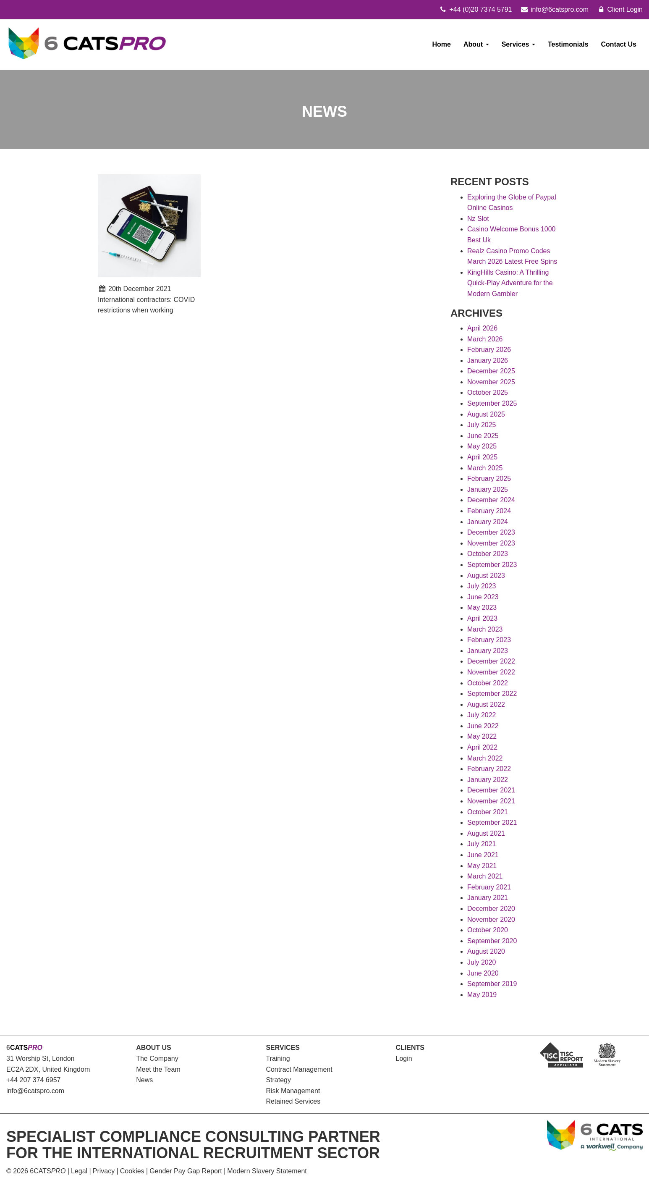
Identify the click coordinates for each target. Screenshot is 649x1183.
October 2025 (487, 392)
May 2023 (482, 607)
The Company (157, 1058)
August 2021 (486, 833)
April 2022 (482, 747)
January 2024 (487, 521)
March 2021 (485, 876)
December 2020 (491, 908)
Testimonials (568, 44)
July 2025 (481, 424)
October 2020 (487, 930)
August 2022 (486, 704)
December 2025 (491, 371)
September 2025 (492, 403)
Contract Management (299, 1069)
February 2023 (489, 639)
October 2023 (487, 553)
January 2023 (487, 650)
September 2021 (492, 822)
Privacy (104, 1171)
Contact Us (618, 44)
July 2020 (481, 962)
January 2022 (487, 779)
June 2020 (483, 973)
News (144, 1079)
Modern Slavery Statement (266, 1171)
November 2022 (491, 672)
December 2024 (491, 500)
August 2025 (486, 414)
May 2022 (482, 736)
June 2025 (483, 435)
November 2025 (491, 382)
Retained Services (293, 1101)
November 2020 (491, 919)
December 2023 (491, 532)
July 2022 (481, 715)
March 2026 (485, 339)
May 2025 (482, 446)
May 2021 (482, 865)
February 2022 (489, 768)
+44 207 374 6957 (33, 1079)
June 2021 (483, 854)
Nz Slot (478, 218)
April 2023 (482, 618)
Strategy (278, 1079)
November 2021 (491, 801)
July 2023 (481, 586)
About (476, 44)
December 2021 (491, 790)
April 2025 (482, 457)
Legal (79, 1171)
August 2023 (486, 575)
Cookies (132, 1171)
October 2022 (487, 683)
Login (404, 1058)
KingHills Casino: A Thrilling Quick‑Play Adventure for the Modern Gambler (510, 283)
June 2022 (483, 725)
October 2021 (487, 812)
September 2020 (492, 940)
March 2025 (485, 468)
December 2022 (491, 661)
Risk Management (293, 1090)
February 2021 (489, 887)
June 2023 (483, 597)
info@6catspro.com (35, 1090)
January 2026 (487, 360)
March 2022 (485, 758)
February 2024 (489, 510)
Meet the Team (158, 1069)
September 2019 (492, 983)
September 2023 (492, 564)
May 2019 (482, 994)
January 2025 (487, 489)
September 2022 (492, 693)
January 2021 (487, 897)
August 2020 (486, 951)
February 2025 (489, 478)
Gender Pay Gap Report (185, 1171)
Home (441, 44)
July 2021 (481, 843)
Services (518, 44)
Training (278, 1058)
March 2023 (485, 629)
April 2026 (482, 328)
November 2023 (491, 543)
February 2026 (489, 349)
